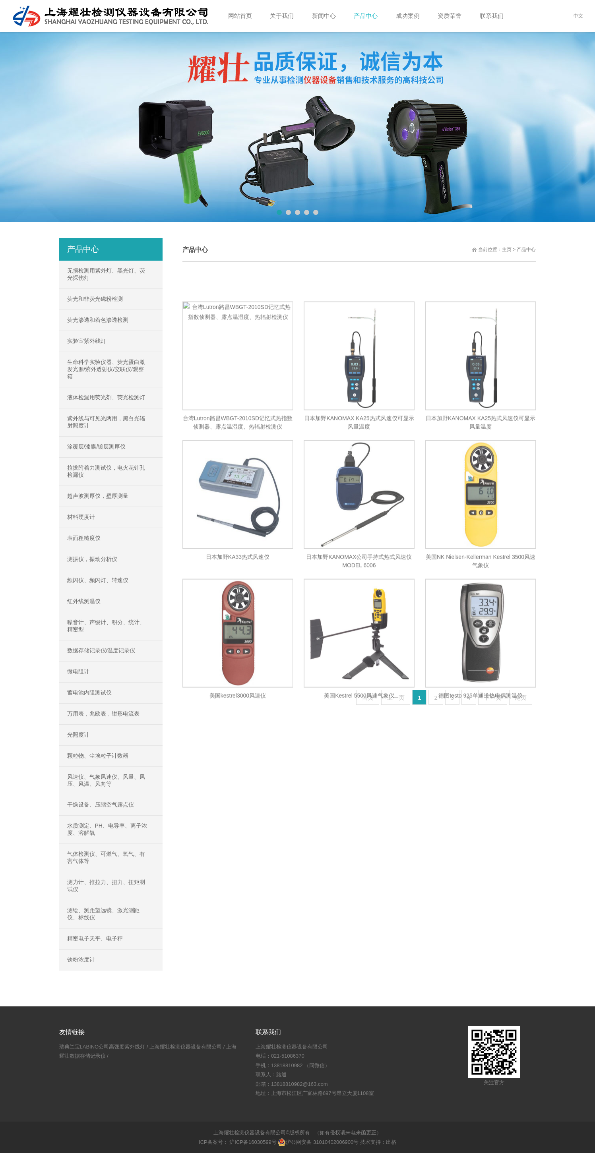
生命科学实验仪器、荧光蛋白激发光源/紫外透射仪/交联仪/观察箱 (106, 369)
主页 (507, 249)
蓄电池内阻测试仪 (89, 692)
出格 (391, 1142)
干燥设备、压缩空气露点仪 (100, 804)
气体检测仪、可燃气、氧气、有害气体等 (106, 857)
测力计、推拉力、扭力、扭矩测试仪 (106, 885)
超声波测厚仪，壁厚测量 (97, 496)
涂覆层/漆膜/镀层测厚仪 (96, 446)
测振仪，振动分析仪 (92, 559)
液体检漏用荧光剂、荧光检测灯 (106, 397)
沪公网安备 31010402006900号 (318, 1142)
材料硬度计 (81, 517)
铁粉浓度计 (81, 959)
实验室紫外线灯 (86, 341)
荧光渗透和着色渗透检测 (97, 320)
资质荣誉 (449, 15)
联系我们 (492, 15)
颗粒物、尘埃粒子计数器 (97, 756)
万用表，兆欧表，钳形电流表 (103, 713)
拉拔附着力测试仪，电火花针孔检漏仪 (106, 471)
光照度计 (78, 734)
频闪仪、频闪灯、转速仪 (97, 580)
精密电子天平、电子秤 (95, 938)
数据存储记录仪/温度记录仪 (101, 650)
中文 (578, 16)
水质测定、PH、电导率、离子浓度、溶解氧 (107, 829)
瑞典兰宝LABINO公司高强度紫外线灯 (102, 1047)
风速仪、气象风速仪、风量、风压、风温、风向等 (106, 780)
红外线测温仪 (84, 601)
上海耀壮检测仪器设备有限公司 (185, 1047)
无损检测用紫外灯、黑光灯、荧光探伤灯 (106, 274)
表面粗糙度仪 (84, 538)
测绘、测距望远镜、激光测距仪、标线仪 (103, 914)
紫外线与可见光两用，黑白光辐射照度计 (106, 422)
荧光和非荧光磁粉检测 (95, 299)
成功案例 (408, 15)
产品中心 (366, 15)
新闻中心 (324, 15)
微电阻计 (78, 671)
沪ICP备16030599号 (252, 1142)
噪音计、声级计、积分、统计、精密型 (106, 626)
